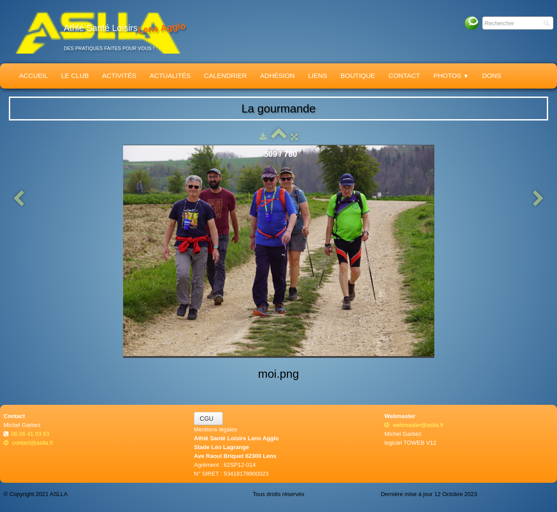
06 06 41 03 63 (31, 434)
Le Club (75, 75)
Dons (491, 75)
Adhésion (277, 75)
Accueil (33, 75)
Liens (317, 75)
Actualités (170, 75)
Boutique (357, 75)
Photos (451, 75)
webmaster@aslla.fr (414, 425)
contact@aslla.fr (28, 442)
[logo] (98, 32)
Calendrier (225, 75)
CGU (208, 418)
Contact (404, 75)
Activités (119, 75)
